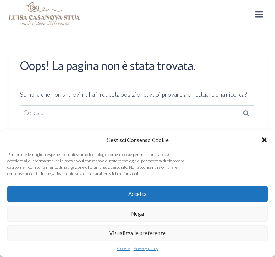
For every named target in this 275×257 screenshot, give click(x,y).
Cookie (123, 248)
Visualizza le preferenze (137, 233)
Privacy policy (146, 248)
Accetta (137, 194)
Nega (137, 213)
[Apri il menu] (258, 14)
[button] (264, 139)
